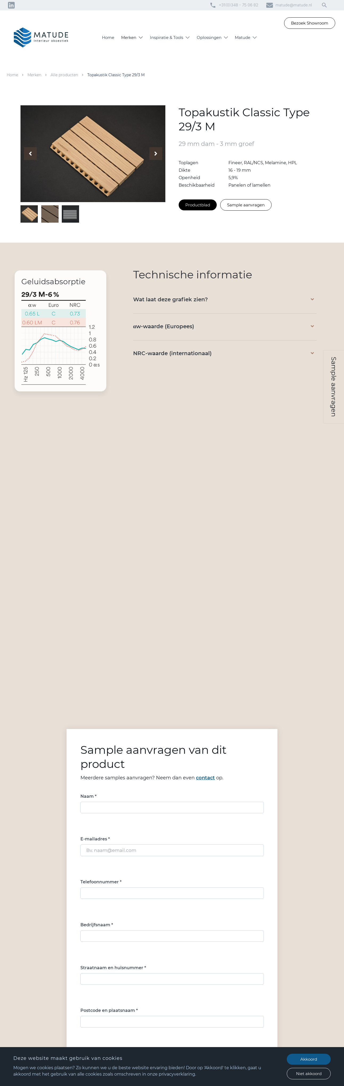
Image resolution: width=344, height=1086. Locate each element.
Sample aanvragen (246, 204)
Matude (242, 37)
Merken (128, 37)
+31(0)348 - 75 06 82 (238, 4)
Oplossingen (209, 37)
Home (108, 37)
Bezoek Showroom (309, 23)
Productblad (197, 204)
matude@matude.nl (294, 4)
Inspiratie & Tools (166, 37)
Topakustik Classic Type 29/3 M (116, 75)
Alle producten (64, 75)
